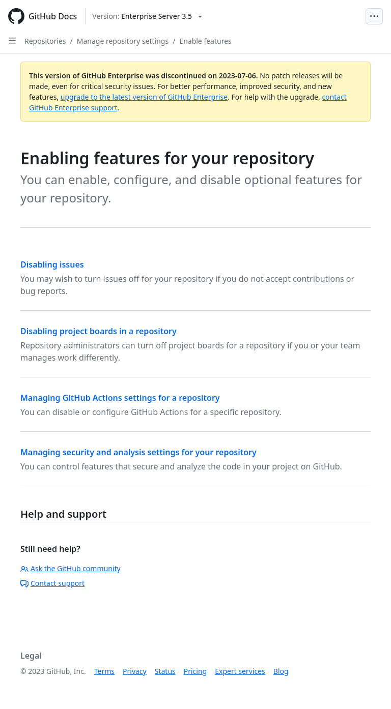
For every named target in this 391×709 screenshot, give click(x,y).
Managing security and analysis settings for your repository (138, 452)
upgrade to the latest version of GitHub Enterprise (144, 97)
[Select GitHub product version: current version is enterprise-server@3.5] (147, 16)
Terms (104, 671)
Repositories (45, 41)
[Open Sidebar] (12, 41)
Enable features (205, 41)
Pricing (195, 671)
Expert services (240, 671)
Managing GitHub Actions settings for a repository (120, 397)
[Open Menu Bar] (374, 16)
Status (165, 671)
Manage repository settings (123, 41)
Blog (281, 671)
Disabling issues (52, 264)
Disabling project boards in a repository (98, 331)
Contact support (52, 583)
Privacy (135, 671)
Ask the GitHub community (70, 568)
